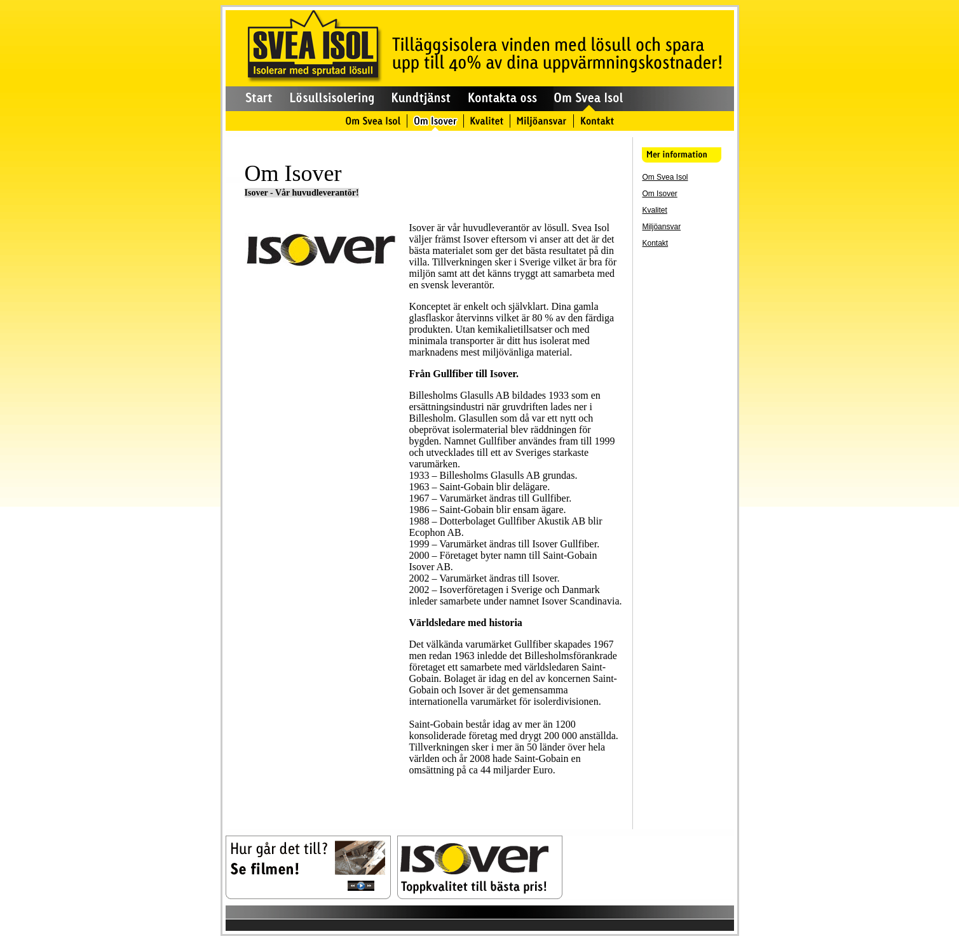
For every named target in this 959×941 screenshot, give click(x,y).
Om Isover (659, 193)
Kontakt (655, 243)
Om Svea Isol (665, 177)
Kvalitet (654, 210)
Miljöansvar (661, 226)
